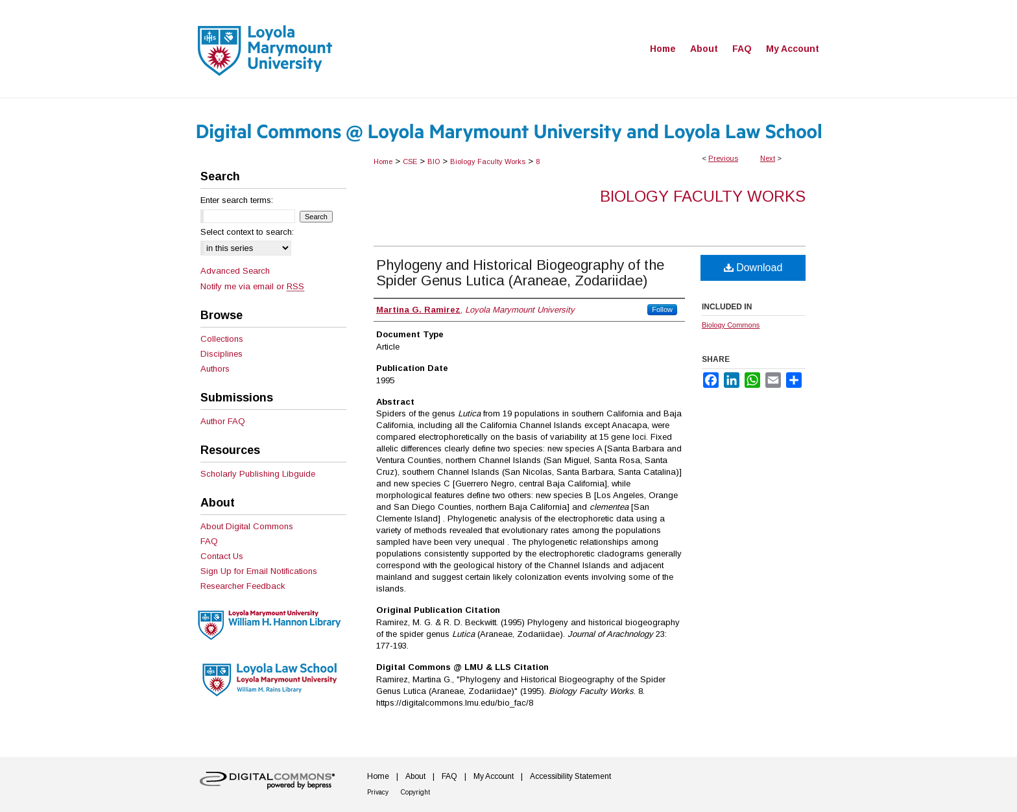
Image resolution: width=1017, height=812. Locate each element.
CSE (410, 161)
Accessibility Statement (570, 776)
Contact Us (221, 556)
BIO (433, 161)
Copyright (415, 792)
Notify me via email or (252, 286)
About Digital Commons (246, 526)
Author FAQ (222, 421)
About (415, 776)
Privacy (378, 792)
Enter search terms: (236, 200)
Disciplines (221, 354)
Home (383, 161)
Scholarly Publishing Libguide (257, 474)
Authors (215, 369)
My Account (493, 776)
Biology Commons (731, 325)
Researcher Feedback (242, 586)
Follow (662, 309)
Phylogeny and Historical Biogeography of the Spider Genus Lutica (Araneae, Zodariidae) (520, 273)
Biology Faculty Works (487, 161)
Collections (221, 339)
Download (753, 267)
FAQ (209, 541)
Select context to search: (247, 232)
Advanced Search (235, 271)
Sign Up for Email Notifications (258, 571)
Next (767, 158)
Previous (723, 158)
